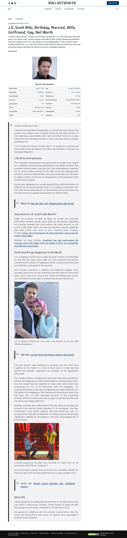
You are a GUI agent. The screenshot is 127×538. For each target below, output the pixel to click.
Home (10, 19)
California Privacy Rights (57, 533)
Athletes (58, 9)
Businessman (69, 9)
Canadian (40, 92)
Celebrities (48, 9)
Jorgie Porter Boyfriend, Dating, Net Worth (52, 354)
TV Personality (75, 92)
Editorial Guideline (44, 533)
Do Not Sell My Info (13, 535)
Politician (80, 9)
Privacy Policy (24, 533)
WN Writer (13, 51)
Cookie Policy (33, 533)
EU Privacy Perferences (71, 533)
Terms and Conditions (13, 533)
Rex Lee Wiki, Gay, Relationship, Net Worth (52, 203)
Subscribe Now (112, 3)
